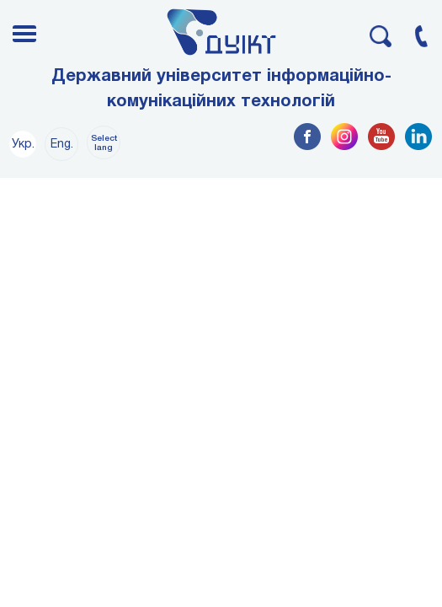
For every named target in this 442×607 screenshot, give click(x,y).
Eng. (62, 144)
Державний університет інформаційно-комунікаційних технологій (221, 89)
